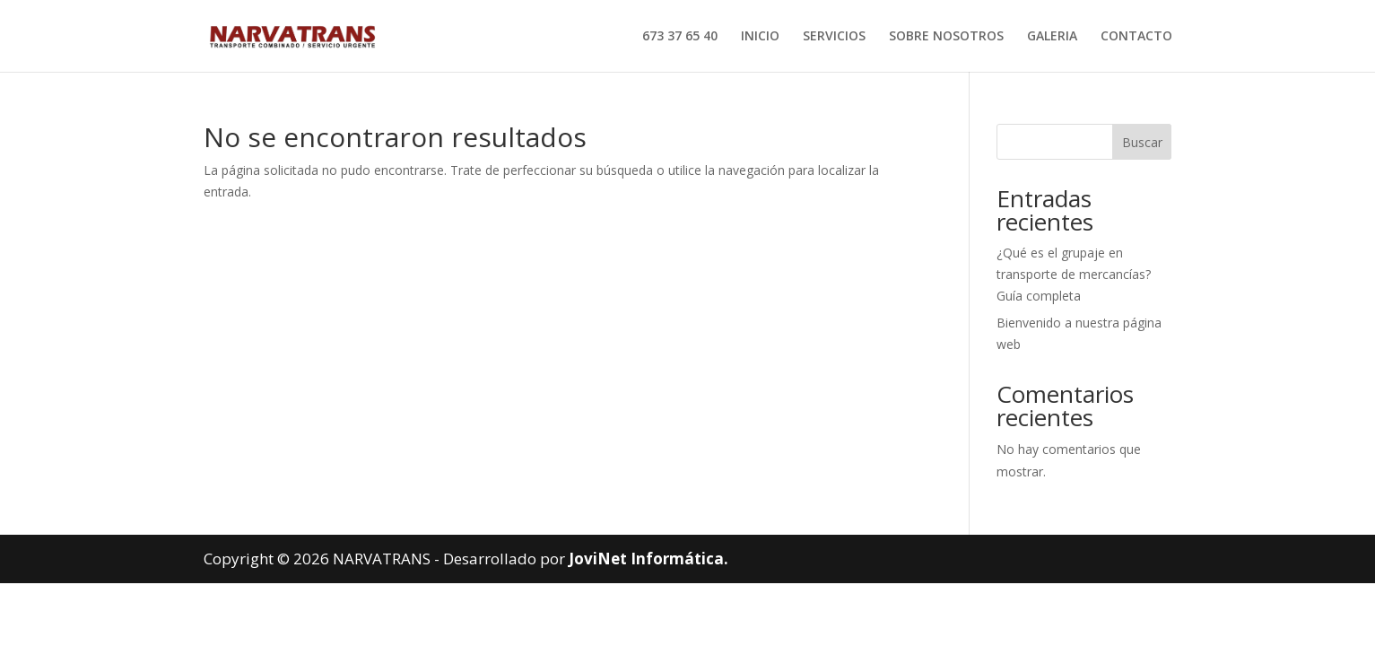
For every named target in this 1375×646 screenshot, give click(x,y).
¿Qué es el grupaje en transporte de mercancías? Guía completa (1073, 274)
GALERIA (1052, 37)
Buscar (1142, 142)
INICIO (760, 37)
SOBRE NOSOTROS (946, 37)
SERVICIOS (834, 37)
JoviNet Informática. (648, 558)
